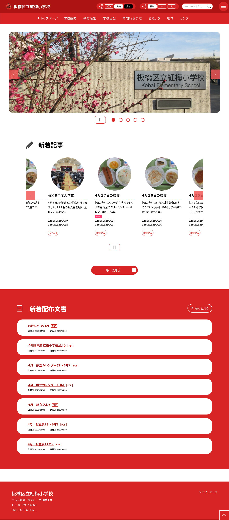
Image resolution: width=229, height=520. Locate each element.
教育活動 (89, 18)
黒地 (128, 6)
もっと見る (113, 270)
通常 (109, 6)
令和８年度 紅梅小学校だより (47, 345)
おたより (154, 18)
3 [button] (128, 119)
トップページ (49, 18)
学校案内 (70, 18)
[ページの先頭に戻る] (224, 515)
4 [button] (135, 119)
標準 (152, 6)
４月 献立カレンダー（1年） (46, 385)
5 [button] (143, 119)
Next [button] (215, 74)
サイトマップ (209, 492)
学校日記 (109, 18)
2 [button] (121, 119)
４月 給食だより (39, 404)
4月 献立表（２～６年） (43, 424)
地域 (170, 18)
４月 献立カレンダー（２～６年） (49, 365)
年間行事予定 (132, 18)
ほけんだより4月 (39, 326)
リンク (184, 18)
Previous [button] (13, 74)
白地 (119, 6)
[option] (114, 72)
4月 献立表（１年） (41, 444)
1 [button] (113, 119)
